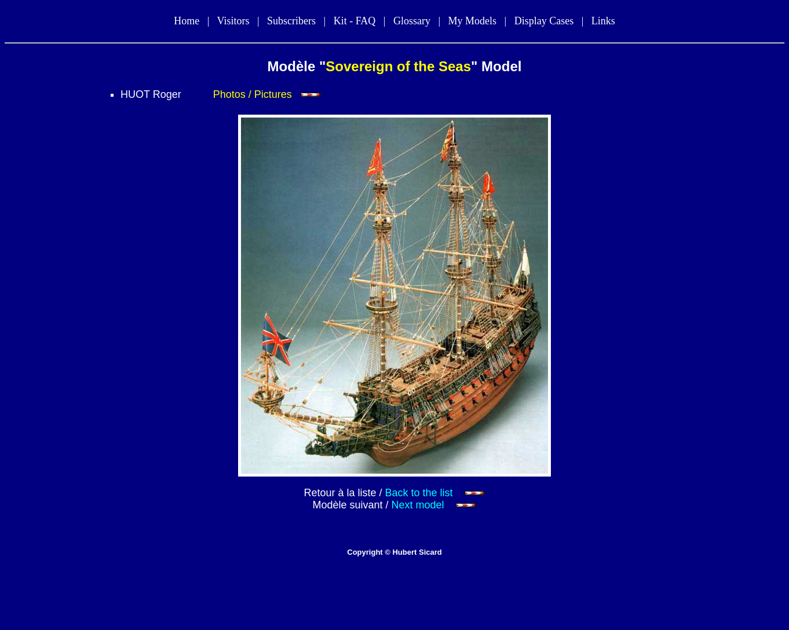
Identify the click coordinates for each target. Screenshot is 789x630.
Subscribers (291, 21)
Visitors (233, 21)
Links (603, 21)
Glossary (411, 21)
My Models (472, 21)
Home (186, 21)
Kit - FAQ (355, 21)
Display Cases (544, 21)
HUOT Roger (150, 94)
